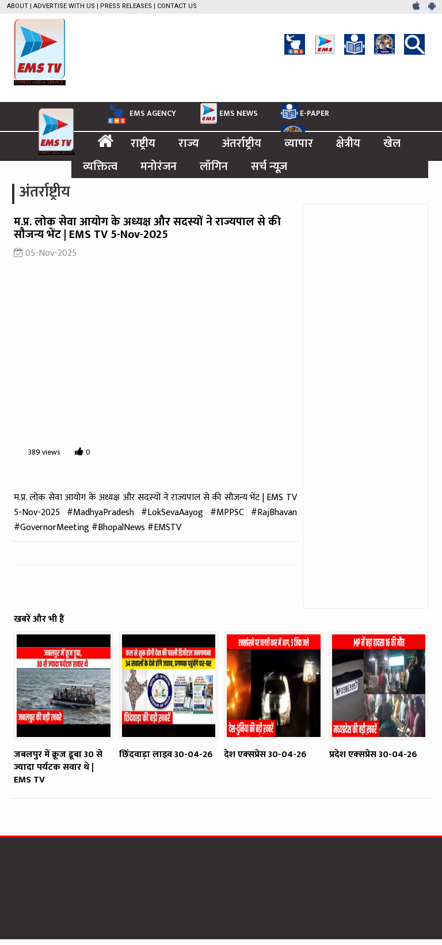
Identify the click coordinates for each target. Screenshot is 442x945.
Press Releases (126, 6)
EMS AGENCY (140, 113)
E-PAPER (305, 112)
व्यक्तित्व (100, 166)
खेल (392, 143)
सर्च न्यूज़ (269, 166)
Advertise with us (64, 6)
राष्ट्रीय (143, 143)
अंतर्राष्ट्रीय (241, 143)
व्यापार (298, 143)
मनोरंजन (158, 166)
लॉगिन (214, 166)
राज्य (188, 143)
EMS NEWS (228, 113)
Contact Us (177, 6)
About (17, 6)
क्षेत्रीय (348, 143)
